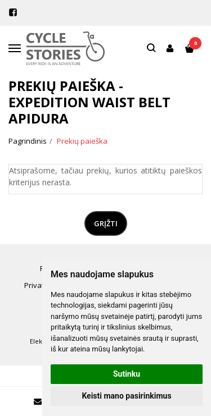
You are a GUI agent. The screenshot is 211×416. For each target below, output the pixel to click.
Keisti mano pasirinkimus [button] (126, 395)
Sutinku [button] (126, 373)
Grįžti (106, 223)
